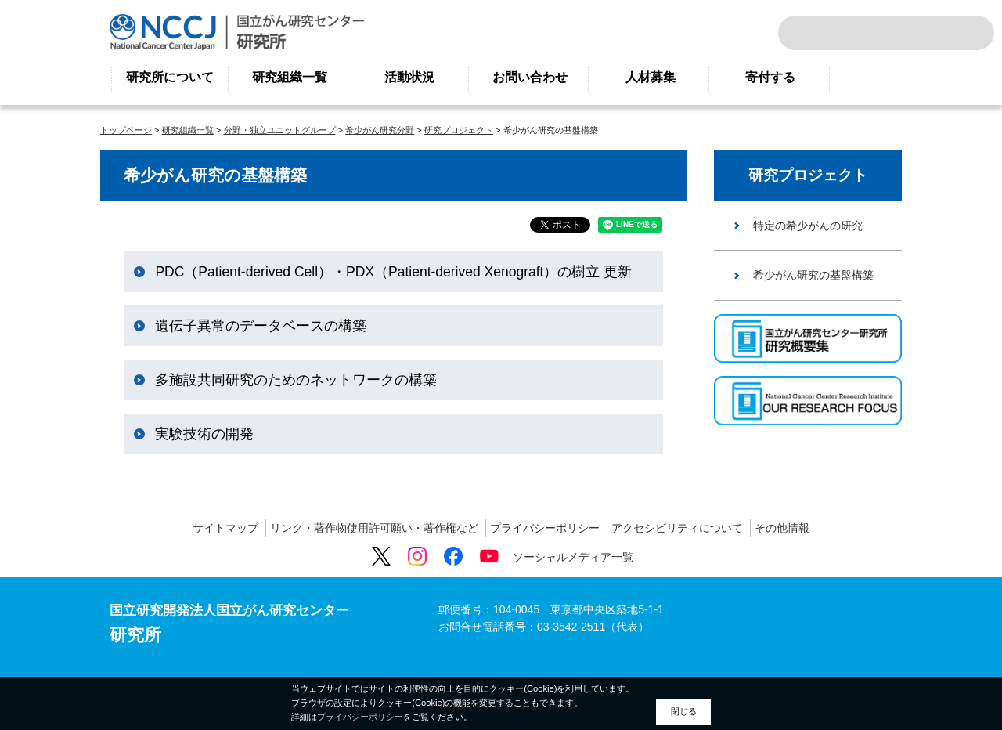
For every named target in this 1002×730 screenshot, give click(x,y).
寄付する (770, 77)
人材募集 (650, 77)
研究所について (170, 77)
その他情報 (782, 528)
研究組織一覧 (289, 77)
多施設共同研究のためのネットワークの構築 (296, 380)
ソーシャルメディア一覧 (573, 557)
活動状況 (409, 77)
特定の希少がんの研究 (808, 225)
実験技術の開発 (204, 434)
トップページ (126, 130)
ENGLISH (927, 33)
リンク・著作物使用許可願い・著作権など (374, 528)
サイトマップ (225, 528)
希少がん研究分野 (379, 130)
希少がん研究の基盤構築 (813, 275)
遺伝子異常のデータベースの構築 (260, 326)
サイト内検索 (811, 33)
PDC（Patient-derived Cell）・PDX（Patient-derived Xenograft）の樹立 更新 (393, 272)
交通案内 (961, 33)
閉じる (684, 711)
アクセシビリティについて (677, 528)
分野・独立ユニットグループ (280, 130)
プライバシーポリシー (545, 528)
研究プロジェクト (458, 130)
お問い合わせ (530, 77)
